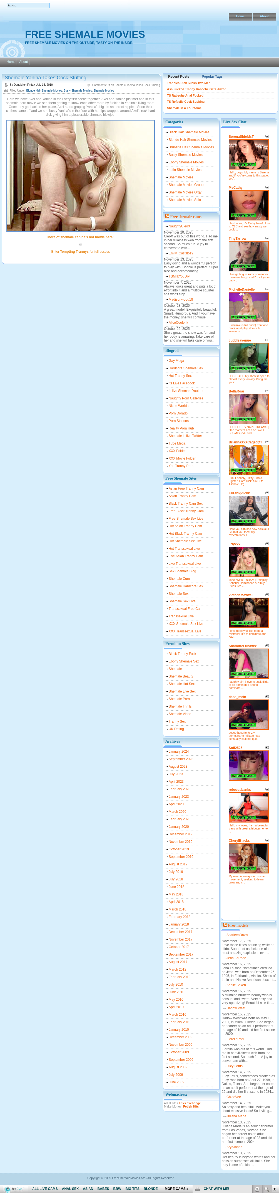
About (264, 16)
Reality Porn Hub (181, 428)
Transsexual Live (181, 616)
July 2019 (176, 872)
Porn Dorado (178, 413)
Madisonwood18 (181, 299)
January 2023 (179, 797)
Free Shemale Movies (85, 34)
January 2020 (179, 827)
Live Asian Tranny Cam (186, 556)
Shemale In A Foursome (184, 108)
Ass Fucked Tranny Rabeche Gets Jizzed (196, 89)
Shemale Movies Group (186, 185)
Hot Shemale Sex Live (185, 541)
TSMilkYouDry (179, 276)
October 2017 (179, 947)
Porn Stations (179, 421)
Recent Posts (178, 76)
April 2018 (176, 902)
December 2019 (180, 834)
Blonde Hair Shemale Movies (44, 90)
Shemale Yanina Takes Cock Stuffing (45, 77)
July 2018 (176, 879)
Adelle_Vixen (236, 985)
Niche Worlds (178, 406)
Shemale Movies (103, 90)
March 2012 (177, 969)
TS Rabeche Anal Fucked (185, 95)
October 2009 (179, 1052)
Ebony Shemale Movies (186, 162)
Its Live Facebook (182, 383)
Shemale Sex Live (182, 601)
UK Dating (176, 729)
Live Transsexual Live (185, 564)
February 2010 (179, 1022)
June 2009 (176, 1082)
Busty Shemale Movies (78, 90)
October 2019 (179, 849)
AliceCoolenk (178, 323)
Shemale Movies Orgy (185, 192)
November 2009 (180, 1045)
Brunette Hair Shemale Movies (191, 147)
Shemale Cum (179, 579)
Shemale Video (180, 714)
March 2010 (177, 1015)
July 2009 (176, 1075)
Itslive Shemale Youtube (186, 391)
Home (240, 16)
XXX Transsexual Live (185, 631)
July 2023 (176, 774)
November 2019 (180, 842)
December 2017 (180, 932)
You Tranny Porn (181, 466)
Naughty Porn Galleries (186, 398)
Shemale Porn (179, 699)
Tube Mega (177, 443)
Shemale (175, 669)
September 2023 (181, 759)
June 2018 (176, 887)
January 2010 (179, 1030)
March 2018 (177, 909)
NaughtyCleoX (179, 226)
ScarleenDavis (237, 935)
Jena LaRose (236, 958)
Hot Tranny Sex (180, 376)
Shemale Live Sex (182, 691)
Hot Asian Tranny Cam (185, 526)
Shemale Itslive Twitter (185, 436)
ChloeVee (233, 1097)
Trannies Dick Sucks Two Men (188, 83)
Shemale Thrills (180, 706)
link (274, 1106)
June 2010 (176, 992)
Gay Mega (176, 361)
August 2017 (178, 962)
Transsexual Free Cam (186, 609)
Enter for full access (80, 252)
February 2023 (179, 789)
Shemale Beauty (181, 676)
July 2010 (176, 984)
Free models (238, 925)
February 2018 (179, 917)
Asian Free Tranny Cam (186, 488)
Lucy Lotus (234, 1066)
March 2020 (177, 812)
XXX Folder (177, 451)
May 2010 (176, 999)
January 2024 (179, 751)
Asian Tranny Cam (182, 496)
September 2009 (181, 1060)
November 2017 (180, 939)
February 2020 (179, 819)
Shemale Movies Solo (185, 200)
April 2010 (176, 1007)
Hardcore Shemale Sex (186, 368)
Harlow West (235, 1008)
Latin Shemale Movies (185, 170)
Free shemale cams (185, 217)
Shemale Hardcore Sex (186, 586)
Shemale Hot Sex (182, 684)
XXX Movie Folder (182, 458)
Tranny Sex (177, 721)
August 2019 (178, 864)
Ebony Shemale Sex (184, 661)
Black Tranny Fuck (182, 654)
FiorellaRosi (235, 1039)
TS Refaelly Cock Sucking (186, 101)
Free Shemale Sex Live (186, 519)
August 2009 (178, 1067)
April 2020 (176, 804)
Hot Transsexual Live (184, 549)
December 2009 (180, 1037)
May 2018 (176, 894)
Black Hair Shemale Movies (189, 132)
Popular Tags (212, 76)
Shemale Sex (178, 594)
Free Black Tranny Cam (186, 511)
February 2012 (179, 977)
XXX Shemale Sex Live (186, 624)
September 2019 (181, 857)
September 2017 (181, 954)
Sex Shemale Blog (182, 571)
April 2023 (176, 782)
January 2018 (179, 924)
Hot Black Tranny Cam (185, 534)
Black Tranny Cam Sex (186, 503)
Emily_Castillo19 (181, 253)
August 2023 (178, 767)
